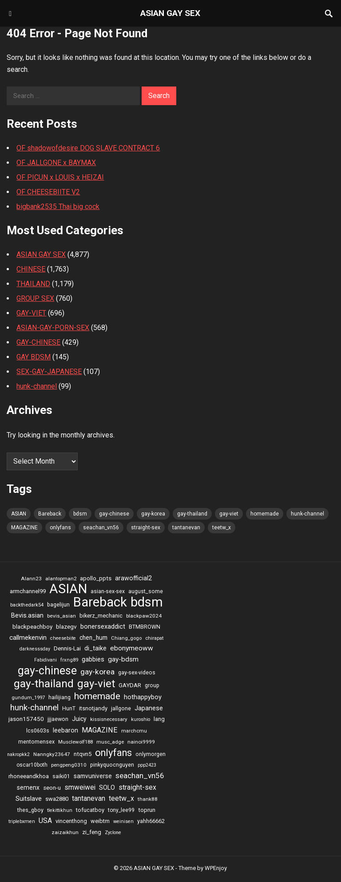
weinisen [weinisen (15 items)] (123, 821)
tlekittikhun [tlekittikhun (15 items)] (59, 810)
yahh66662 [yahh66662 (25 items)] (151, 821)
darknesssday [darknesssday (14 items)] (35, 649)
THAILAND (33, 284)
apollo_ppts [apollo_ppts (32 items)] (95, 578)
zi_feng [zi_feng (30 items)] (91, 832)
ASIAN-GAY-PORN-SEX (52, 327)
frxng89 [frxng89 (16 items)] (69, 660)
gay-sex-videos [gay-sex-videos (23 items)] (136, 672)
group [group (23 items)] (152, 685)
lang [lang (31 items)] (159, 719)
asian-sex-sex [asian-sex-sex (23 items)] (108, 591)
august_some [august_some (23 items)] (145, 591)
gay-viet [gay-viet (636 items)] (228, 514)
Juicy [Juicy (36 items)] (79, 718)
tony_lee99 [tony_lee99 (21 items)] (121, 810)
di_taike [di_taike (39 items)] (95, 648)
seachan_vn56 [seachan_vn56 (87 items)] (101, 527)
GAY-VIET (31, 313)
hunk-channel (36, 386)
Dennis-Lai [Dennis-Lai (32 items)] (67, 648)
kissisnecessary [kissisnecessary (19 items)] (108, 719)
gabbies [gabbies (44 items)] (93, 659)
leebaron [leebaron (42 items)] (65, 730)
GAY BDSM (33, 357)
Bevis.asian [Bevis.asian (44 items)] (27, 615)
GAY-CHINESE (38, 342)
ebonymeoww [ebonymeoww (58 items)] (131, 648)
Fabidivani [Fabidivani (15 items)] (45, 660)
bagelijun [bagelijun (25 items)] (58, 604)
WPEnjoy (216, 868)
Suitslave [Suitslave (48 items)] (29, 799)
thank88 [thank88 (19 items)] (148, 799)
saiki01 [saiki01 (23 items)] (61, 776)
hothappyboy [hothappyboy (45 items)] (143, 697)
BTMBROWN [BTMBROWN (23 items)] (144, 627)
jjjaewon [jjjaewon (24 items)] (58, 719)
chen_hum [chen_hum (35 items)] (93, 637)
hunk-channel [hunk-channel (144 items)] (307, 514)
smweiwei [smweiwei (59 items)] (79, 787)
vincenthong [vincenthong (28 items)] (71, 821)
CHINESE (30, 269)
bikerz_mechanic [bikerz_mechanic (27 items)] (101, 615)
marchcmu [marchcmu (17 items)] (134, 731)
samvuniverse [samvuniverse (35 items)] (93, 776)
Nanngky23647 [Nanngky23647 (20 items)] (51, 754)
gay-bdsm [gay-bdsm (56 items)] (123, 659)
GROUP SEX (35, 298)
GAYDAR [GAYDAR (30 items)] (130, 685)
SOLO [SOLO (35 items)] (107, 787)
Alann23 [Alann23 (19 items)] (31, 578)
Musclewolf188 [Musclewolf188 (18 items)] (75, 742)
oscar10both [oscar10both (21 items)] (32, 765)
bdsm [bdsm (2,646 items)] (80, 514)
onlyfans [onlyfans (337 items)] (60, 527)
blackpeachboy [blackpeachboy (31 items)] (32, 626)
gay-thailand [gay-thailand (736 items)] (192, 514)
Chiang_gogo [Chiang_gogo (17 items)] (126, 638)
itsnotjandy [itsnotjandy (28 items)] (93, 708)
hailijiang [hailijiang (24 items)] (59, 697)
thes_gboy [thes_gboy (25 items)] (30, 810)
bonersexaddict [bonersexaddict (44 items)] (102, 626)
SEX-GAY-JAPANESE (49, 371)
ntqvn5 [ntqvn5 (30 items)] (82, 754)
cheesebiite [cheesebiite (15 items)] (63, 638)
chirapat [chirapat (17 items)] (154, 638)
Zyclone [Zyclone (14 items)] (113, 832)
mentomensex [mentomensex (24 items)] (36, 741)
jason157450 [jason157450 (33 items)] (26, 718)
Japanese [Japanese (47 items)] (149, 708)
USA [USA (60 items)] (45, 820)
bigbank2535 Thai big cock (57, 206)
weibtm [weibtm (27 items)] (100, 821)
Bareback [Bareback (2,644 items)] (49, 514)
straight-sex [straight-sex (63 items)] (145, 527)
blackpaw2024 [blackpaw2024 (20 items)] (144, 616)
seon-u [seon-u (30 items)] (52, 787)
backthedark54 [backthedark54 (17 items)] (27, 605)
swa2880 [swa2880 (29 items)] (56, 798)
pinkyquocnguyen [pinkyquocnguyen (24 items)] (112, 764)
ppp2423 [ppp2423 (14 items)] (147, 765)
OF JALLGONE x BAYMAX (56, 162)
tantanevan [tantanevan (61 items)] (186, 527)
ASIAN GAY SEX (170, 13)
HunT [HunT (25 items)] (68, 708)
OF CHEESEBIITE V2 (48, 192)
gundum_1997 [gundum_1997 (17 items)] (28, 697)
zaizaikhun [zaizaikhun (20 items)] (65, 832)
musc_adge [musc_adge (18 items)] (110, 742)
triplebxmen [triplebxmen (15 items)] (21, 821)
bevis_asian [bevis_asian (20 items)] (61, 616)
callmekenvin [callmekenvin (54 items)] (28, 638)
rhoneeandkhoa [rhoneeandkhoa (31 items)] (28, 776)
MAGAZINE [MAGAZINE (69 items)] (24, 527)
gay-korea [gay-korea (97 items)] (153, 514)
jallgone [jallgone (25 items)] (121, 708)
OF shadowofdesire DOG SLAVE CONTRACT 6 (88, 148)
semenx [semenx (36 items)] (28, 787)
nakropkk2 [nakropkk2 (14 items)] (18, 754)
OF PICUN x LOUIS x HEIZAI (60, 177)
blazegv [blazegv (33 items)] (66, 626)
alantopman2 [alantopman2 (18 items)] (60, 578)
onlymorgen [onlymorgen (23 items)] (150, 754)
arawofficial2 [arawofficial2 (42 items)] (133, 578)
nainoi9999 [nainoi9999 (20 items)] (141, 742)
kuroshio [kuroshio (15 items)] (140, 719)
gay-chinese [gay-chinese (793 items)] (114, 514)
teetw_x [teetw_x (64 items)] (221, 527)
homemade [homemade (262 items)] (264, 514)
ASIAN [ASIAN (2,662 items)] (18, 514)
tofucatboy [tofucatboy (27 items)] (90, 810)
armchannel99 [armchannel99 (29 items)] (28, 591)
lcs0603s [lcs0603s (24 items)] (37, 730)
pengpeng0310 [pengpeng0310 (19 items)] (69, 765)
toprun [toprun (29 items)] (146, 810)
